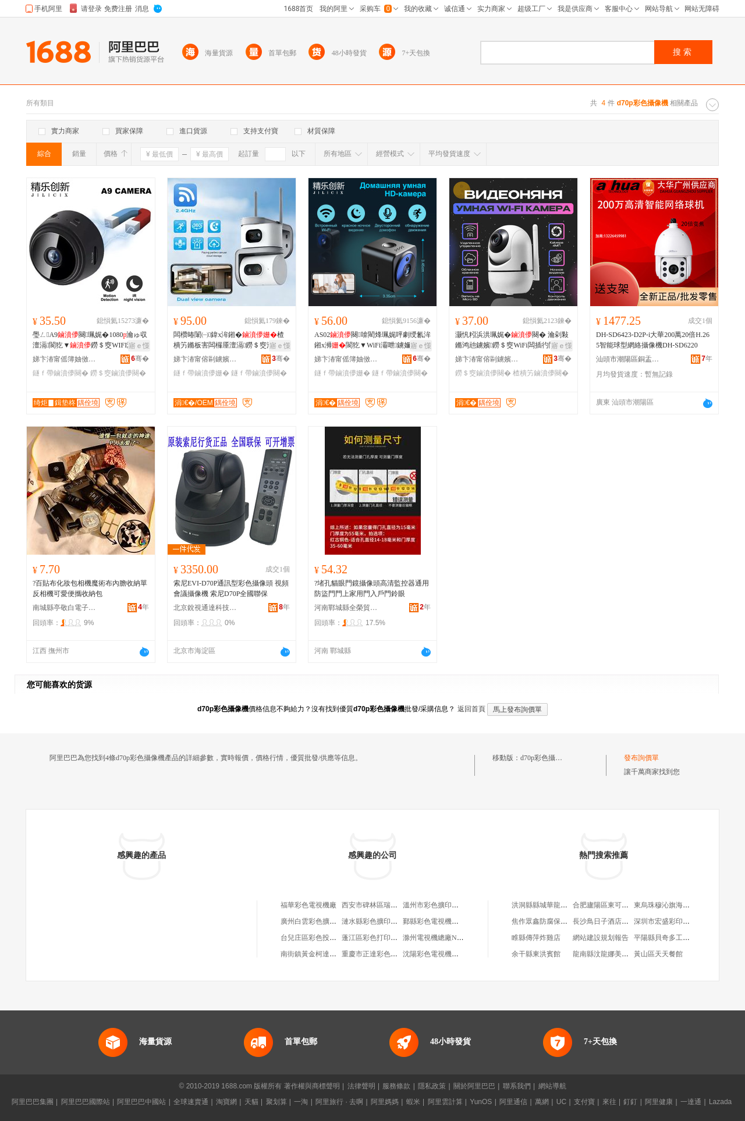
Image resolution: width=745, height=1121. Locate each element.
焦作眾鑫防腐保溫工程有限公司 (560, 921)
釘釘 (630, 1102)
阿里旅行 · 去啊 (339, 1102)
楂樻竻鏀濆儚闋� (541, 373)
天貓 (251, 1102)
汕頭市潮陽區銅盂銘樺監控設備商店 (628, 359)
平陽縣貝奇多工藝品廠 (669, 938)
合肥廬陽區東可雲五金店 (611, 905)
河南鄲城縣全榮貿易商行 (346, 608)
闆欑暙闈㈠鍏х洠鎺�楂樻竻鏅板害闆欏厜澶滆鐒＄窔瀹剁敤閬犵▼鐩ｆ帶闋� (230, 340)
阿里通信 (513, 1102)
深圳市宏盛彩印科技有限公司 (679, 921)
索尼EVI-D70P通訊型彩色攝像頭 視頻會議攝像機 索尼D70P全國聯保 (231, 588)
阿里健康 (659, 1102)
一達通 (690, 1102)
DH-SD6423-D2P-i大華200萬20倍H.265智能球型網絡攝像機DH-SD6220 (652, 340)
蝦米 (413, 1102)
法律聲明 (361, 1086)
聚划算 (276, 1102)
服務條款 (396, 1086)
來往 (609, 1102)
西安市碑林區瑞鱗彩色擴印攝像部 (394, 905)
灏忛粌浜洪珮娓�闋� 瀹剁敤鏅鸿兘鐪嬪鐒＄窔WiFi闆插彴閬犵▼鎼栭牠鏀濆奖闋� (512, 340)
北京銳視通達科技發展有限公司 (205, 608)
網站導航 (552, 1086)
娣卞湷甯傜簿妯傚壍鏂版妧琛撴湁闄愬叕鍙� (65, 359)
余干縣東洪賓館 (536, 954)
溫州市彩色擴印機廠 (434, 905)
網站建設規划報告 (601, 938)
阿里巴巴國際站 (85, 1102)
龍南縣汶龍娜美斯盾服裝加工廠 (621, 954)
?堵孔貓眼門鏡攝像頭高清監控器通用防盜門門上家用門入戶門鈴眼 (371, 588)
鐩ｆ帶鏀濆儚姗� (201, 373)
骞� (140, 358)
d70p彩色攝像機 (544, 758)
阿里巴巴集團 (33, 1102)
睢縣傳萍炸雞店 (536, 938)
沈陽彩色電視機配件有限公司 (448, 954)
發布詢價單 (641, 758)
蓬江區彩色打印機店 (373, 938)
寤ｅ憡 (139, 346)
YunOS (481, 1102)
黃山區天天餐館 (658, 954)
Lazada (720, 1102)
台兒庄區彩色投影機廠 (315, 938)
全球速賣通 (190, 1102)
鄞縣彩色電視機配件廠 (438, 921)
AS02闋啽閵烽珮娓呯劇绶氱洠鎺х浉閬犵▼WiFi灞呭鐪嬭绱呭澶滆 (372, 340)
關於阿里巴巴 (474, 1086)
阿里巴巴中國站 (141, 1102)
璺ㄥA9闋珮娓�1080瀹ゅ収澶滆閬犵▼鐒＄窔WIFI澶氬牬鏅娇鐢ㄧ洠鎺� (90, 340)
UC (561, 1102)
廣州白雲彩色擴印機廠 (315, 921)
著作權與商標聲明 (312, 1086)
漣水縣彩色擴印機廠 (373, 921)
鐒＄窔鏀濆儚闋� (118, 373)
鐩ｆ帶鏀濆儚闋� (60, 373)
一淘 (301, 1102)
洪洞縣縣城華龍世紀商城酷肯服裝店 (567, 905)
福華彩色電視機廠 (308, 905)
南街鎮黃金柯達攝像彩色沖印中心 (333, 954)
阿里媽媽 (385, 1102)
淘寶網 (226, 1102)
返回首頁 (471, 709)
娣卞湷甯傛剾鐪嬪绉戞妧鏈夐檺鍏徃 (205, 359)
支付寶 (584, 1102)
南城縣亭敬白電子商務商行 (65, 608)
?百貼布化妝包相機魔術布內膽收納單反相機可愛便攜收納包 (90, 588)
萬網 (542, 1102)
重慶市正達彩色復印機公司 (383, 954)
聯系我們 (517, 1086)
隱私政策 (432, 1086)
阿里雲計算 (445, 1102)
